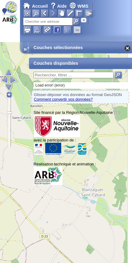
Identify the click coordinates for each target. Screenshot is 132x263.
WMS (79, 6)
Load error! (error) (50, 85)
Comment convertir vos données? (63, 99)
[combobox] (84, 20)
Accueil (35, 6)
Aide (59, 6)
